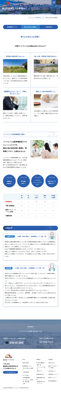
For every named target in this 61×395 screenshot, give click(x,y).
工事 (24, 384)
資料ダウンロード (52, 380)
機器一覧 (39, 365)
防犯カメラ (39, 371)
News (23, 360)
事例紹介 (39, 360)
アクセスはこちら (11, 372)
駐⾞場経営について (40, 17)
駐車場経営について (27, 366)
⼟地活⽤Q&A (48, 27)
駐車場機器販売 (27, 378)
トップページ (30, 17)
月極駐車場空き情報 (41, 379)
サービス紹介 (25, 376)
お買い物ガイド (52, 372)
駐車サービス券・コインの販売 (52, 367)
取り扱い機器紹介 (41, 363)
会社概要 (50, 360)
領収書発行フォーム (52, 376)
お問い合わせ (51, 363)
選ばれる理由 (25, 363)
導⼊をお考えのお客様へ (30, 27)
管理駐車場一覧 (40, 375)
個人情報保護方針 (52, 383)
